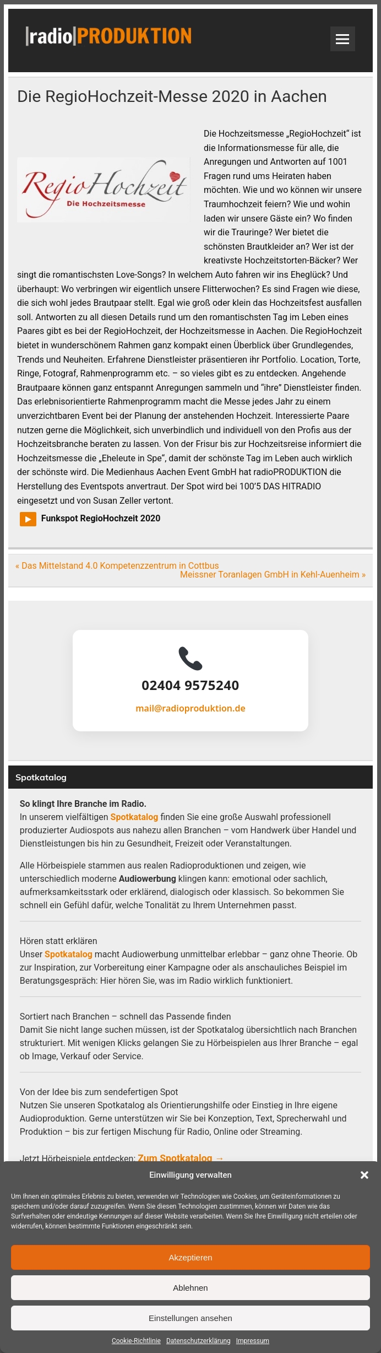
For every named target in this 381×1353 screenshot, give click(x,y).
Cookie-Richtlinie (136, 1341)
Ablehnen (190, 1287)
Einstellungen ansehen (190, 1318)
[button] (364, 1174)
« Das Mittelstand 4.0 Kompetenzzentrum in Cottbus (117, 565)
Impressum (252, 1341)
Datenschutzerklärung (198, 1341)
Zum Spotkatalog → (181, 1158)
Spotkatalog (135, 817)
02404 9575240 (190, 685)
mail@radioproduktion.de (190, 708)
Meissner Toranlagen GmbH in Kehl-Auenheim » (273, 574)
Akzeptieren (190, 1257)
